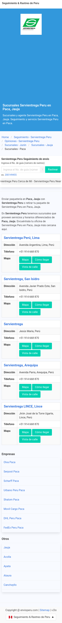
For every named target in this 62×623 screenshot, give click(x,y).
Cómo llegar (42, 259)
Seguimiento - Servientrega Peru (32, 137)
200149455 (11, 175)
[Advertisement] (31, 71)
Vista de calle (30, 266)
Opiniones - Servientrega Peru (22, 141)
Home (5, 137)
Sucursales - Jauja (42, 145)
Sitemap (45, 610)
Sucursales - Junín (15, 145)
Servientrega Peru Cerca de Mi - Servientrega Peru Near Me (31, 181)
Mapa (25, 259)
